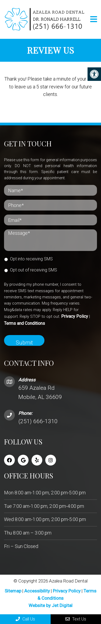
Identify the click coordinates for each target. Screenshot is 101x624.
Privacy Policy (74, 316)
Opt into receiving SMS (31, 258)
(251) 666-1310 (38, 421)
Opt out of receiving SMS (33, 270)
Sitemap (13, 591)
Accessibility (37, 591)
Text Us (75, 619)
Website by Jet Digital (50, 605)
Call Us (25, 619)
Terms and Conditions (24, 323)
